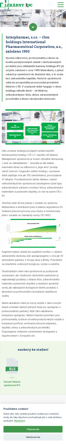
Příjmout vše (33, 429)
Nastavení (19, 420)
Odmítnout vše (33, 437)
